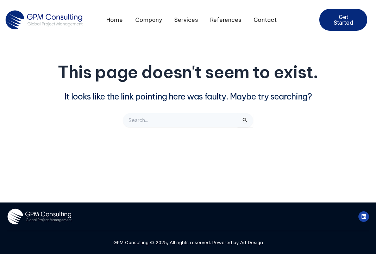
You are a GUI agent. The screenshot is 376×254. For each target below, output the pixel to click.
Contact (265, 19)
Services (186, 19)
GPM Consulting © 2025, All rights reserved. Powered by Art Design (188, 242)
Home (114, 19)
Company (148, 19)
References (225, 19)
